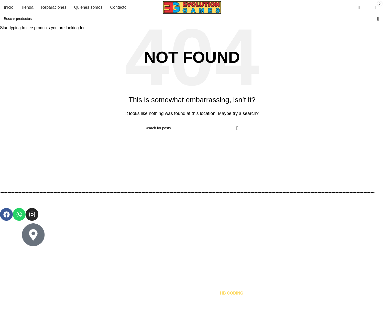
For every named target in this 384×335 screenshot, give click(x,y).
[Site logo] (192, 7)
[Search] (343, 7)
